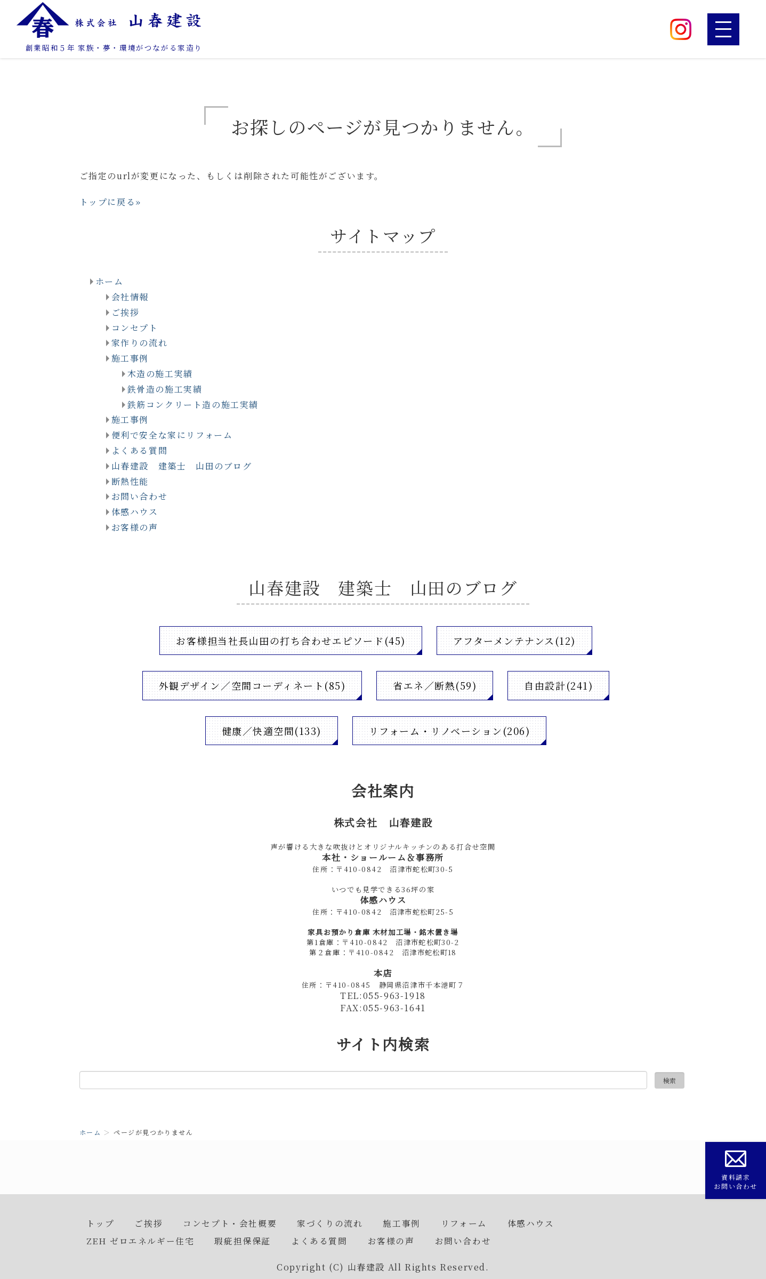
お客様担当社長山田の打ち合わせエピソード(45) (290, 641)
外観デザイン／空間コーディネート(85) (251, 685)
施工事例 (130, 358)
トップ (100, 1223)
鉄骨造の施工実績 (165, 389)
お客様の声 (134, 527)
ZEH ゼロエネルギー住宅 (140, 1240)
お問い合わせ (139, 496)
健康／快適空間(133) (271, 731)
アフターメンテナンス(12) (514, 641)
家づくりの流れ (329, 1223)
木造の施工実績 (160, 373)
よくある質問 (139, 450)
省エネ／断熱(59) (435, 685)
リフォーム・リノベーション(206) (450, 731)
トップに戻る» (110, 202)
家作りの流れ (139, 343)
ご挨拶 (125, 312)
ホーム (109, 281)
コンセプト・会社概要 (230, 1223)
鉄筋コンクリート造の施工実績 (193, 404)
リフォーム (464, 1223)
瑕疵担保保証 (242, 1240)
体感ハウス (134, 512)
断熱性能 (130, 481)
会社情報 (130, 297)
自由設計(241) (559, 685)
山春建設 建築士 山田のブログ (181, 466)
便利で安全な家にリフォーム (172, 435)
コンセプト (134, 328)
